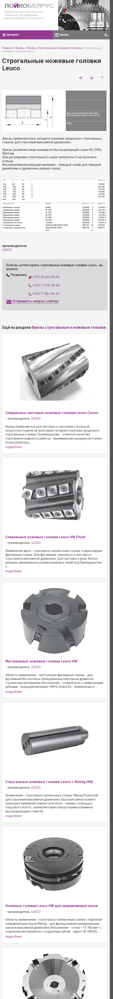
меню (62, 35)
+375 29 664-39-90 (80, 9)
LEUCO (7, 250)
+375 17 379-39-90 (80, 20)
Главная (7, 48)
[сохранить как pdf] (103, 78)
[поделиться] (81, 78)
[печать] (92, 78)
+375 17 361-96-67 (43, 294)
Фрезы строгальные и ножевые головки (54, 48)
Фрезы (20, 48)
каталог (10, 35)
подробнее (13, 447)
